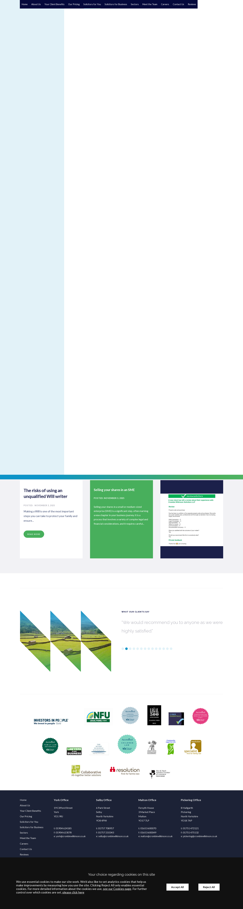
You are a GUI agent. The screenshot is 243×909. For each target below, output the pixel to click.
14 (171, 650)
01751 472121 (191, 829)
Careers (165, 4)
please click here (73, 892)
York (57, 801)
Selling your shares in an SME (114, 491)
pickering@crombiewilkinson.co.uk (200, 837)
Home (25, 4)
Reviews (192, 4)
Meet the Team (149, 4)
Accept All (177, 887)
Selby (99, 801)
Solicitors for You (92, 4)
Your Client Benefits (54, 4)
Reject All (209, 887)
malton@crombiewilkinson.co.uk (156, 837)
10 (156, 650)
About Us (36, 4)
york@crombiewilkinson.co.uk (71, 837)
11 (160, 650)
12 (163, 650)
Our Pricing (74, 4)
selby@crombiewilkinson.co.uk (113, 837)
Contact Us (178, 4)
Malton (143, 801)
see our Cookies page (117, 889)
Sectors (135, 4)
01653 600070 (148, 829)
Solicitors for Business (116, 4)
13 (167, 650)
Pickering (186, 801)
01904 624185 (64, 829)
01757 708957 (106, 829)
